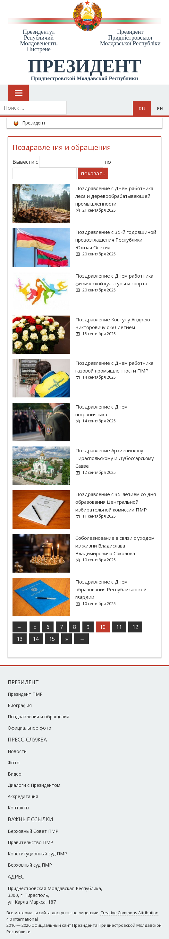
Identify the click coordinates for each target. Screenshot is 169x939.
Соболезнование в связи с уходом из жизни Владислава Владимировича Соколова (115, 546)
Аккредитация (23, 796)
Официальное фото (29, 728)
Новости (17, 751)
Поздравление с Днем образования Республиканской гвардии (111, 589)
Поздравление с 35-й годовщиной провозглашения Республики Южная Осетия (115, 240)
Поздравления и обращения (38, 716)
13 (19, 638)
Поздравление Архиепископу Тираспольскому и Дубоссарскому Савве (114, 458)
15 (52, 638)
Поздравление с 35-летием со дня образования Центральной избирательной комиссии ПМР (115, 502)
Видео (14, 774)
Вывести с (58, 161)
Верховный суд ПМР (30, 865)
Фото (14, 762)
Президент (34, 123)
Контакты (18, 808)
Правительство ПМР (30, 842)
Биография (20, 705)
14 (35, 638)
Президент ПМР (25, 694)
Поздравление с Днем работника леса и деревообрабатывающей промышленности (114, 196)
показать (93, 173)
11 (119, 627)
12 (135, 627)
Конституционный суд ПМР (37, 854)
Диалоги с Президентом (34, 785)
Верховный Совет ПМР (33, 831)
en (160, 108)
